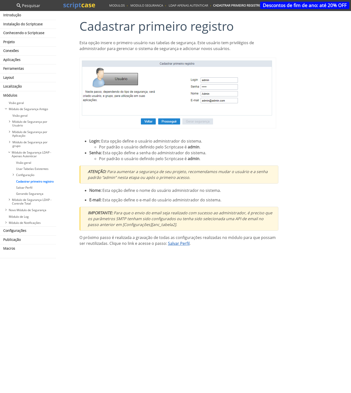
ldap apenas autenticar (188, 5)
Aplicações (11, 59)
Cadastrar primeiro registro (35, 181)
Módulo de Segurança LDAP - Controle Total (31, 202)
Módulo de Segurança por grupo (30, 144)
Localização (12, 86)
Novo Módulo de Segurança (27, 210)
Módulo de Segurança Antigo (28, 109)
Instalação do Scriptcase (23, 24)
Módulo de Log (19, 217)
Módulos (10, 95)
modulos (117, 5)
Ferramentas (13, 68)
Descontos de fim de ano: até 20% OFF (305, 5)
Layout (8, 77)
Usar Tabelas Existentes (32, 169)
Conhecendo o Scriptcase (23, 33)
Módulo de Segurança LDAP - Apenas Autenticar (31, 154)
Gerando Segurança (29, 194)
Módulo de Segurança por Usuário (29, 123)
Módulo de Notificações (25, 223)
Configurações (14, 230)
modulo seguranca (146, 5)
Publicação (12, 239)
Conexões (11, 50)
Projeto (9, 42)
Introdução (12, 15)
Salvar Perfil (24, 188)
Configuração (25, 175)
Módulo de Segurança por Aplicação (29, 134)
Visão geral (16, 103)
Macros (9, 248)
